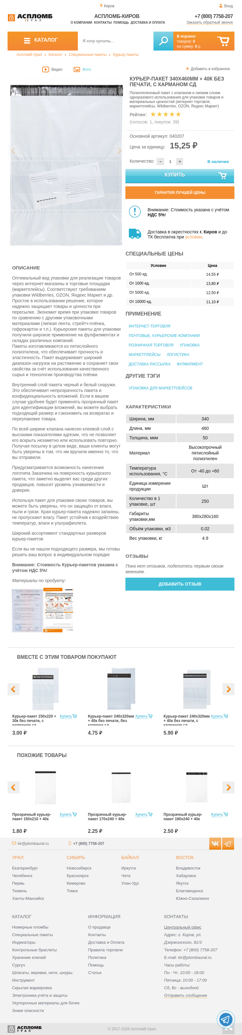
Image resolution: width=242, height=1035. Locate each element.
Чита (125, 875)
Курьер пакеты (126, 54)
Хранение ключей (29, 957)
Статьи (94, 972)
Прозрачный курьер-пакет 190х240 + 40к (183, 816)
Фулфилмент (190, 364)
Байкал (130, 857)
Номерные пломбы (30, 927)
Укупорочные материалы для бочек (45, 1003)
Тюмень (19, 890)
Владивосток (188, 868)
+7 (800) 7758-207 (214, 16)
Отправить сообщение (185, 995)
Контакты (103, 22)
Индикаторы (23, 942)
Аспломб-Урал (29, 54)
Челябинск (22, 875)
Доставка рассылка (149, 364)
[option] (67, 166)
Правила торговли (105, 950)
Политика (97, 957)
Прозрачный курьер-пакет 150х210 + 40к (31, 816)
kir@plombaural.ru (33, 843)
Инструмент (23, 980)
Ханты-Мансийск (28, 898)
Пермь (18, 883)
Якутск (182, 883)
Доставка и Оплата (106, 942)
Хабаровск (186, 875)
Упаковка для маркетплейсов (160, 388)
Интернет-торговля (149, 326)
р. (198, 46)
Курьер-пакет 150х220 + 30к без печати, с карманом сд (34, 720)
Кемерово (76, 883)
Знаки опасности (28, 1010)
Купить (196, 176)
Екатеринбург (25, 868)
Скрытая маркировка (32, 987)
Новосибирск (79, 868)
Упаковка (189, 345)
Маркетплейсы (144, 354)
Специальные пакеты (88, 54)
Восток (184, 857)
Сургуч (18, 965)
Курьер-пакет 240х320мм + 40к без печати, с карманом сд (187, 720)
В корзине (186, 36)
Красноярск (78, 875)
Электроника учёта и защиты (39, 995)
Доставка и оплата (147, 22)
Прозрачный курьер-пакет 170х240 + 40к (107, 816)
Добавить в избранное (210, 69)
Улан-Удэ (130, 883)
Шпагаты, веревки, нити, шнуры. (42, 972)
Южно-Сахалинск (192, 898)
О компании (81, 22)
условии (193, 236)
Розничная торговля (151, 345)
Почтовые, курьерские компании (164, 336)
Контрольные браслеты (34, 950)
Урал (17, 857)
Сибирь (76, 857)
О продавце (99, 927)
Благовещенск (189, 890)
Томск (72, 890)
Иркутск (128, 868)
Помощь (121, 22)
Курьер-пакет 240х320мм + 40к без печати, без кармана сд (111, 720)
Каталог (55, 54)
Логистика (178, 354)
